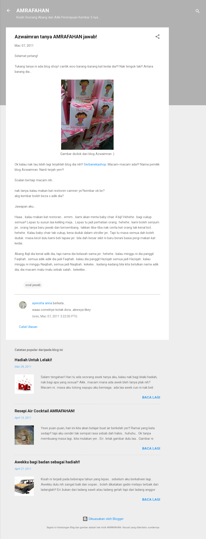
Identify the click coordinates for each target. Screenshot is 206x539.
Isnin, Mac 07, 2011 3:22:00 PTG (54, 316)
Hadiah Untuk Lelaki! (33, 360)
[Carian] (197, 12)
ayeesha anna (42, 303)
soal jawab (33, 285)
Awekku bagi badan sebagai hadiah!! (47, 462)
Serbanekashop (95, 164)
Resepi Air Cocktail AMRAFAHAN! (45, 411)
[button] (157, 37)
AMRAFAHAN (32, 10)
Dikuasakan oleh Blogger (103, 519)
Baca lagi (151, 397)
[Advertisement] (186, 93)
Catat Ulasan (28, 327)
